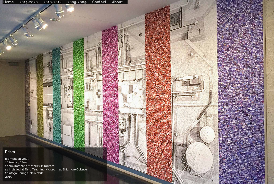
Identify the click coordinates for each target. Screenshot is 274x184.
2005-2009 (76, 2)
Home (8, 2)
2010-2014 (52, 2)
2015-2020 (28, 2)
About (117, 2)
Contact (99, 2)
